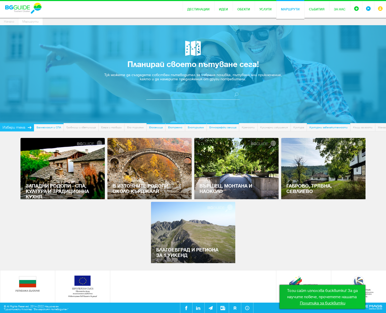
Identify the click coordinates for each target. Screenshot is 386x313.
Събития (317, 9)
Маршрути (290, 9)
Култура (298, 127)
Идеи (223, 9)
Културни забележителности (328, 127)
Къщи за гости (363, 127)
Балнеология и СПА (49, 127)
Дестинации (198, 9)
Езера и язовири (111, 127)
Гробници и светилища (81, 127)
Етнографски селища (222, 127)
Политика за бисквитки (322, 303)
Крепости (248, 127)
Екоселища (156, 127)
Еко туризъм (135, 127)
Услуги (265, 9)
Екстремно (175, 127)
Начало (9, 21)
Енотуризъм (196, 127)
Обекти (243, 9)
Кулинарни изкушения (274, 127)
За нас (340, 9)
